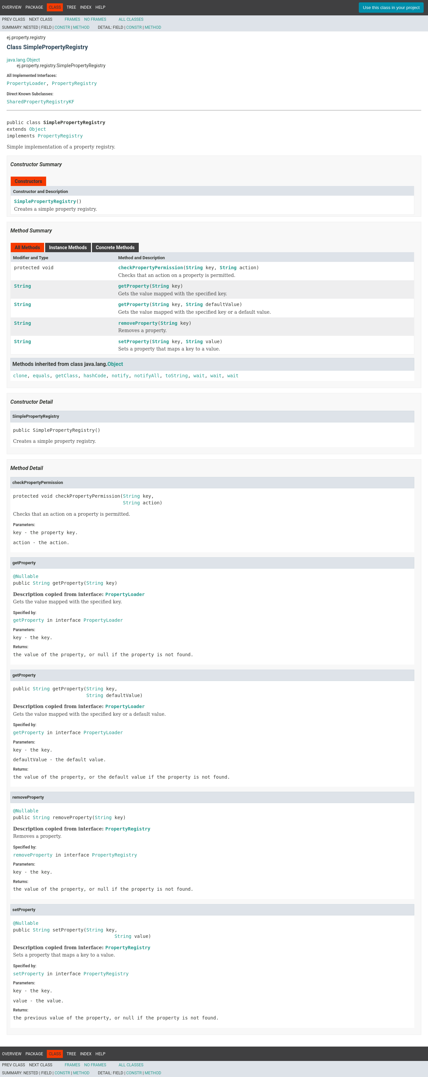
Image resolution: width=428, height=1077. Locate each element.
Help (100, 7)
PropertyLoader (26, 83)
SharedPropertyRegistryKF (40, 101)
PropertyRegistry (74, 83)
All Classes (131, 19)
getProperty (133, 286)
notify (120, 375)
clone (20, 375)
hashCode (95, 375)
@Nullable (25, 576)
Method (81, 27)
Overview (11, 7)
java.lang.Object (23, 60)
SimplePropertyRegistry (45, 201)
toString (176, 375)
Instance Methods (68, 247)
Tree (71, 7)
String (194, 267)
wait (199, 375)
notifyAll (146, 375)
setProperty (133, 341)
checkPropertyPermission (150, 267)
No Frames (95, 19)
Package (34, 7)
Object (37, 129)
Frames (72, 19)
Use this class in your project (391, 7)
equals (41, 375)
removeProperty (138, 323)
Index (86, 7)
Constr (62, 27)
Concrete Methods (115, 247)
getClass (66, 375)
